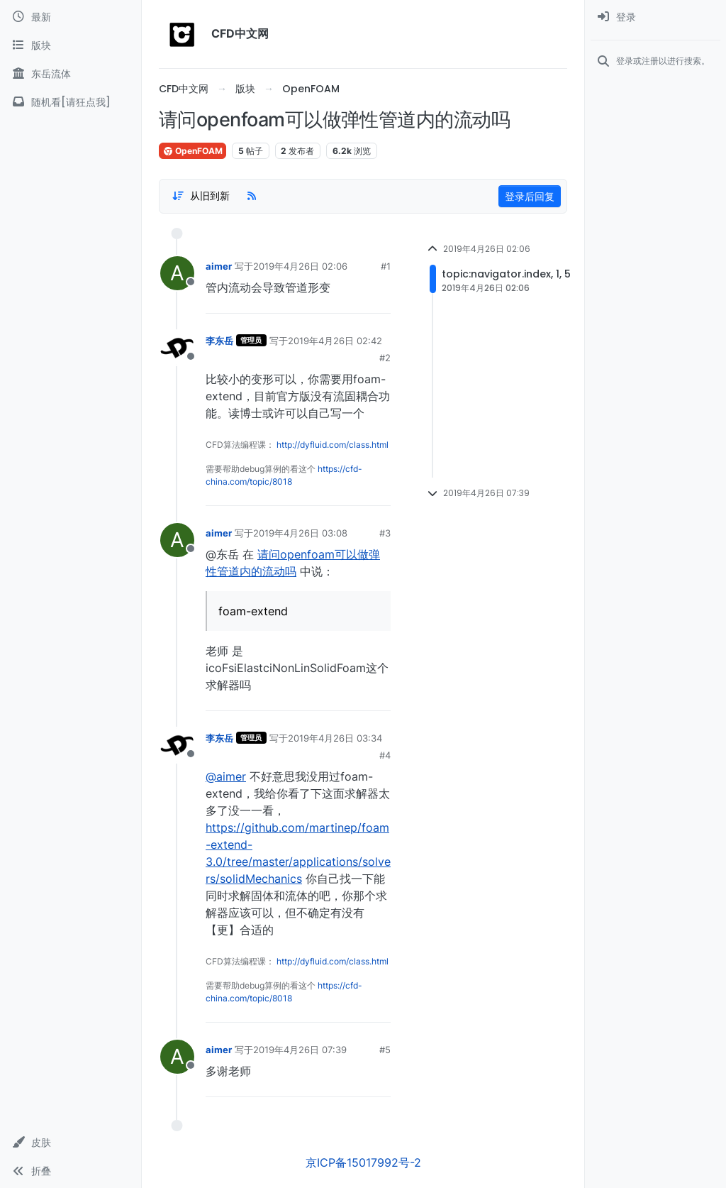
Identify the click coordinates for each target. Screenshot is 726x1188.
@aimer (226, 776)
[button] (70, 1142)
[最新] (70, 17)
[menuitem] (655, 17)
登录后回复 (529, 196)
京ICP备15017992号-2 (363, 1162)
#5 (385, 1049)
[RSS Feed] (252, 196)
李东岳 (219, 340)
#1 (386, 266)
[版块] (70, 45)
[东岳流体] (70, 73)
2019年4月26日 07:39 (300, 1049)
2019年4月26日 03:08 (300, 533)
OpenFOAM (192, 150)
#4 (385, 755)
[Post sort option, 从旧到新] (200, 196)
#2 (385, 357)
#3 (385, 533)
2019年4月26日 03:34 (335, 738)
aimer (219, 266)
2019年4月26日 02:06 (300, 266)
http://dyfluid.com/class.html (333, 444)
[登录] (655, 17)
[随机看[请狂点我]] (70, 102)
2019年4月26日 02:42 (335, 340)
